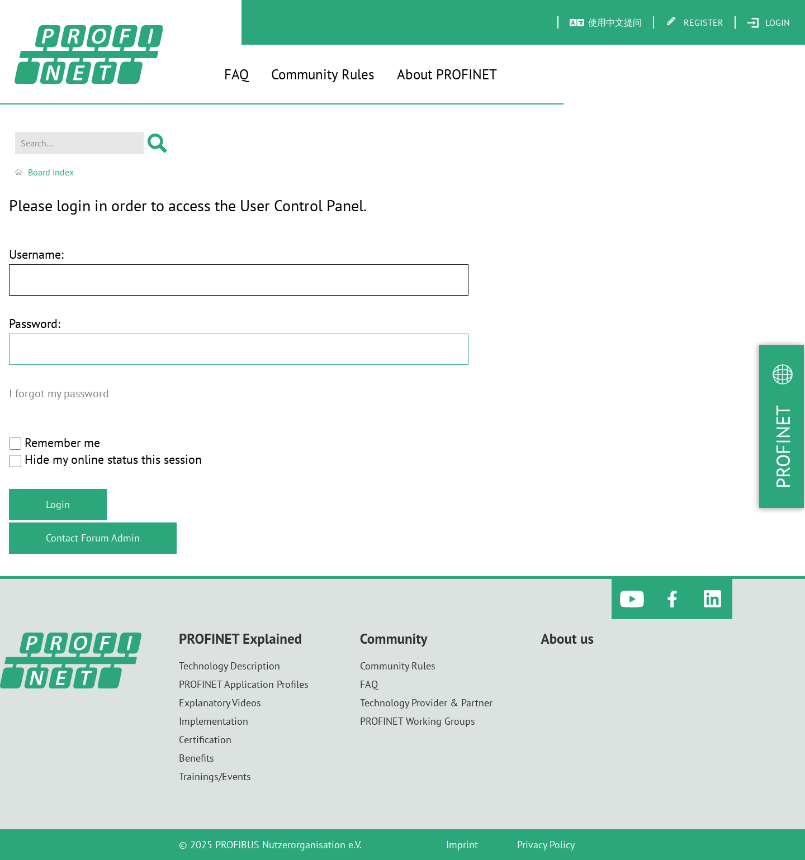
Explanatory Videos (220, 702)
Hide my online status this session (105, 460)
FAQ (236, 74)
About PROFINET (447, 74)
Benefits (196, 758)
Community (394, 639)
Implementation (213, 721)
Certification (205, 739)
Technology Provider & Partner (426, 702)
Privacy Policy (546, 844)
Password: (34, 324)
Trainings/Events (215, 776)
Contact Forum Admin (93, 537)
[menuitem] (768, 23)
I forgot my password (59, 393)
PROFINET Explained (240, 639)
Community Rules (323, 74)
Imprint (462, 844)
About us (567, 639)
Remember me (54, 443)
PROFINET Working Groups (417, 721)
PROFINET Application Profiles (244, 684)
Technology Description (229, 665)
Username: (36, 255)
